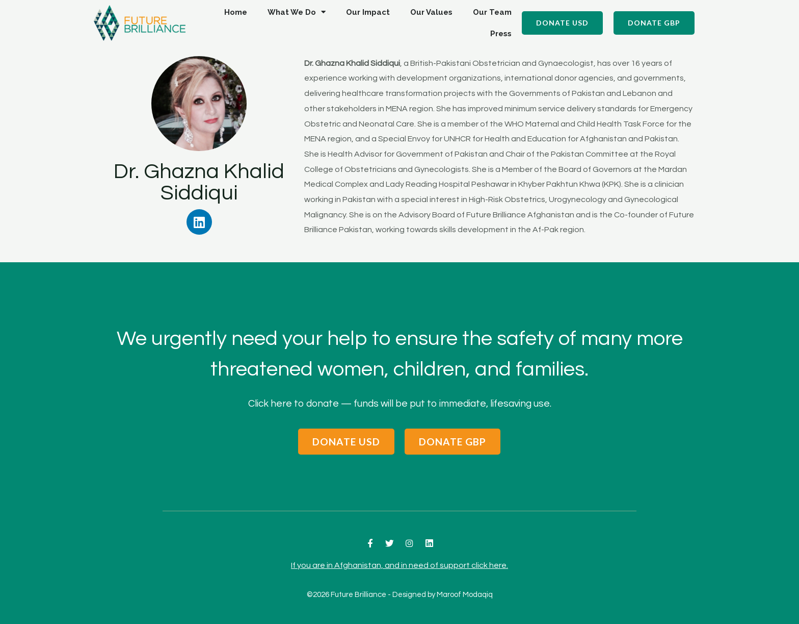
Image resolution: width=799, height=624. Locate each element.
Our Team (492, 12)
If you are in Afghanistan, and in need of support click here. (399, 565)
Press (501, 33)
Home (235, 12)
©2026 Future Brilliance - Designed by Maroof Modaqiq (400, 594)
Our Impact (368, 12)
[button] (562, 23)
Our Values (431, 12)
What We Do (297, 12)
